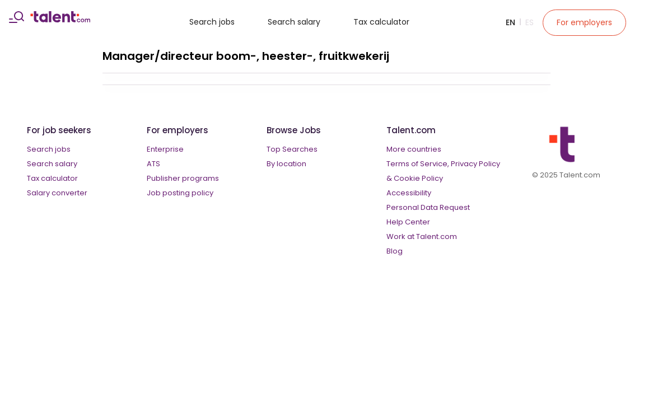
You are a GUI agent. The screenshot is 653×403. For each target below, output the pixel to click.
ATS (153, 163)
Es (529, 22)
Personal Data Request (428, 207)
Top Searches (292, 149)
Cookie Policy (418, 178)
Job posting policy (180, 193)
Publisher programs (183, 178)
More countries (413, 149)
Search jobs (212, 21)
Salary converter (57, 193)
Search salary (294, 21)
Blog (394, 251)
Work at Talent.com (421, 236)
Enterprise (165, 149)
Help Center (408, 222)
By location (286, 163)
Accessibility (408, 193)
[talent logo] (60, 19)
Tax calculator (381, 21)
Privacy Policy (475, 163)
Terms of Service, (417, 163)
